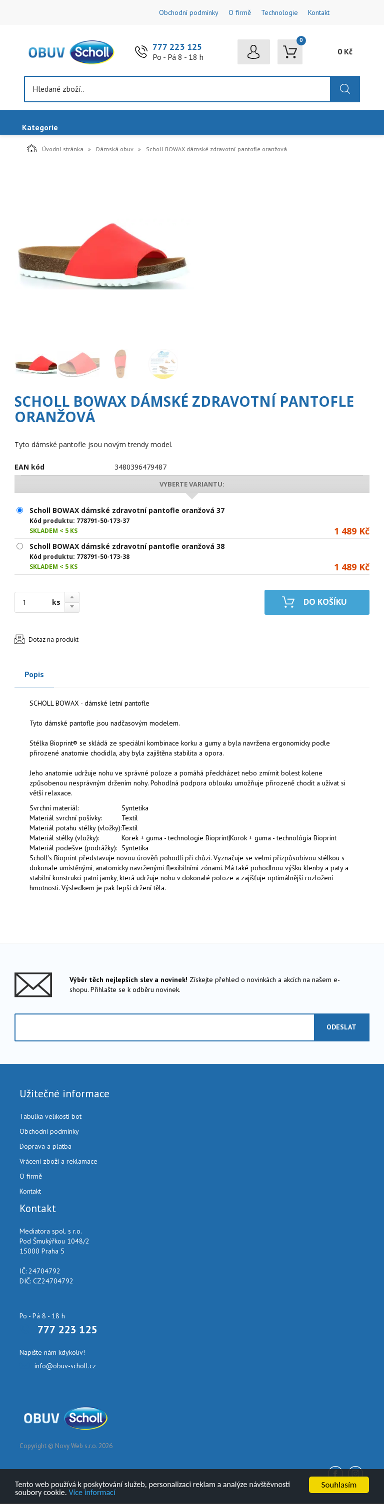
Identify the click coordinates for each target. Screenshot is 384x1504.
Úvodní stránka (55, 149)
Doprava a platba (46, 1146)
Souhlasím (339, 1484)
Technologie (279, 12)
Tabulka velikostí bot (51, 1116)
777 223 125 (177, 47)
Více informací (141, 1492)
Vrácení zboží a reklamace (59, 1161)
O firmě (239, 12)
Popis (34, 675)
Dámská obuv (115, 149)
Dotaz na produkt (53, 640)
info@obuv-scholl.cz (65, 1366)
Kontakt (319, 12)
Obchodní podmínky (188, 12)
